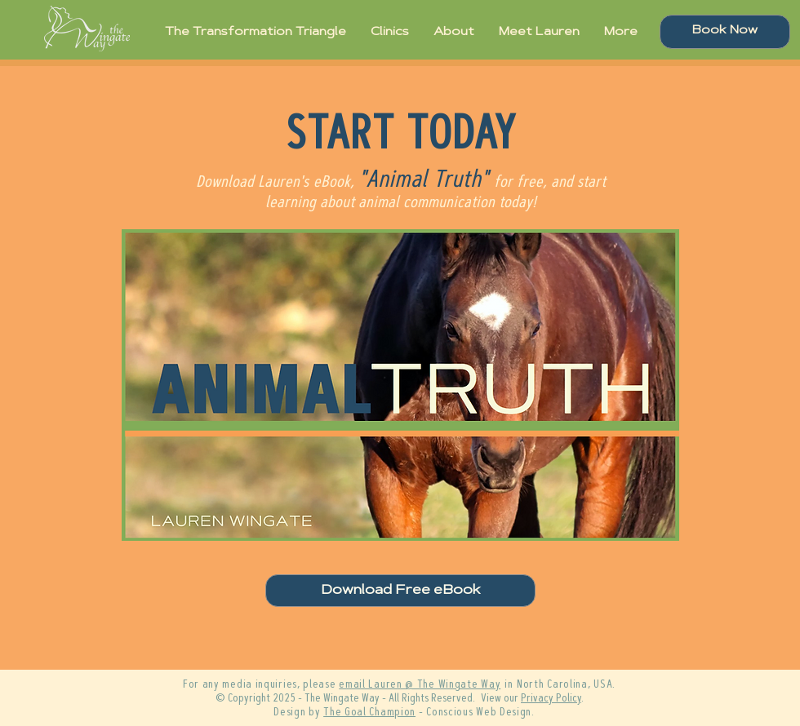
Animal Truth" (427, 181)
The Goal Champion (369, 713)
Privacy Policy (551, 699)
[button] (400, 385)
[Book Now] (725, 32)
